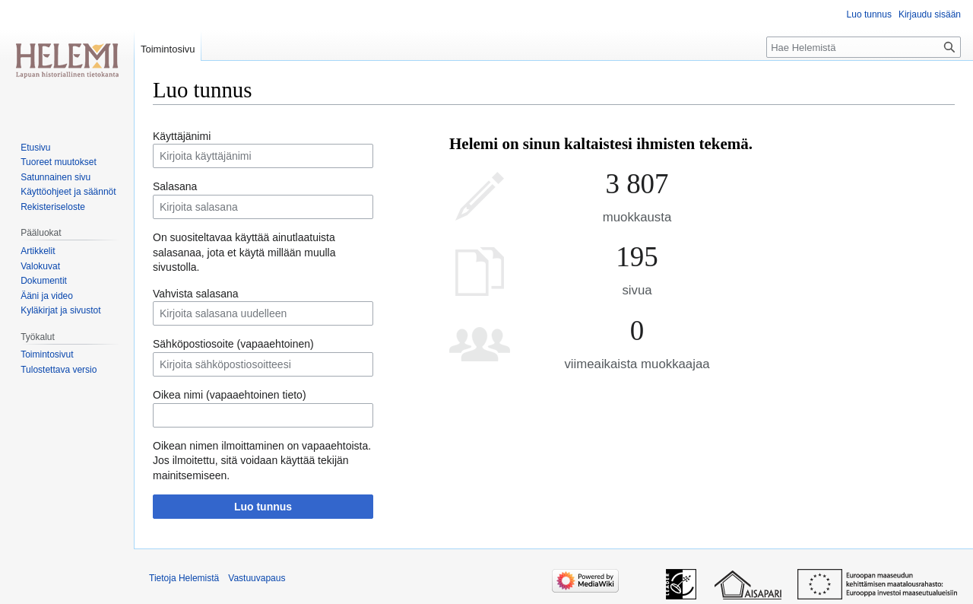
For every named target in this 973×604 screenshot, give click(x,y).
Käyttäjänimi (182, 136)
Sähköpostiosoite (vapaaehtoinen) (233, 344)
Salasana (175, 186)
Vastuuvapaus (256, 578)
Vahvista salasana (196, 294)
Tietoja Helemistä (184, 578)
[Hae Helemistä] (863, 47)
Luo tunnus (263, 507)
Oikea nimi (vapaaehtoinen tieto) (229, 395)
